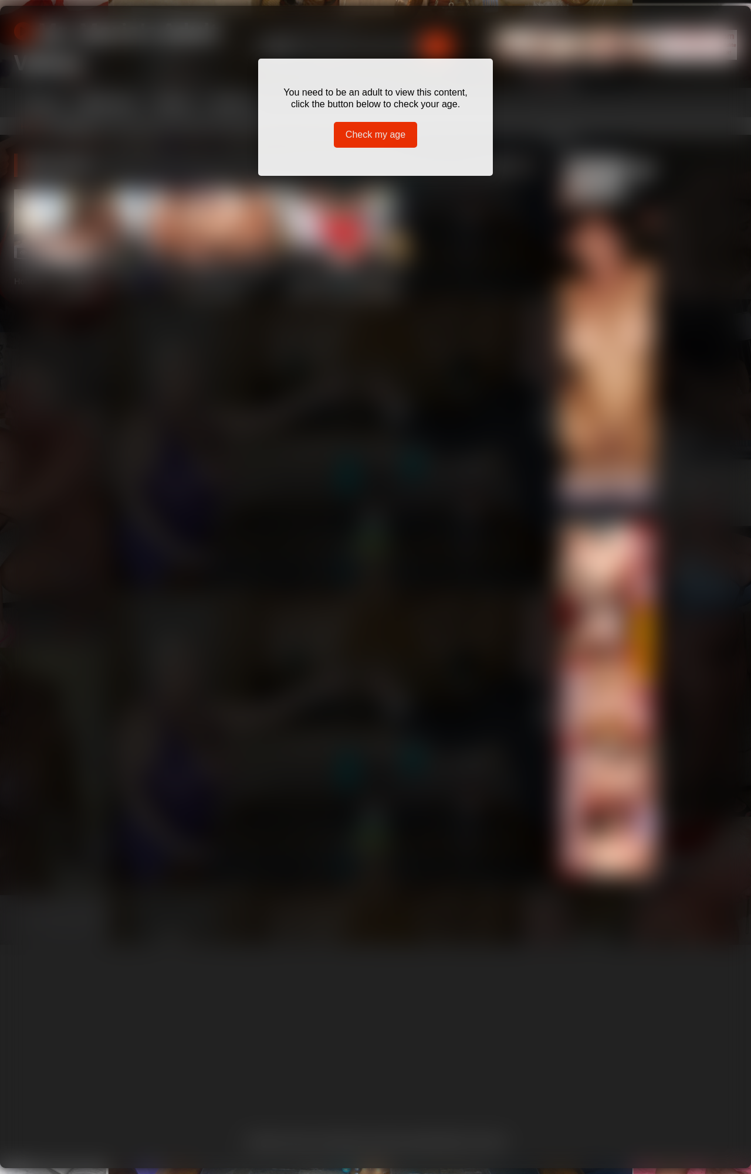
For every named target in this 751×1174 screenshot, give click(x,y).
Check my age (375, 134)
